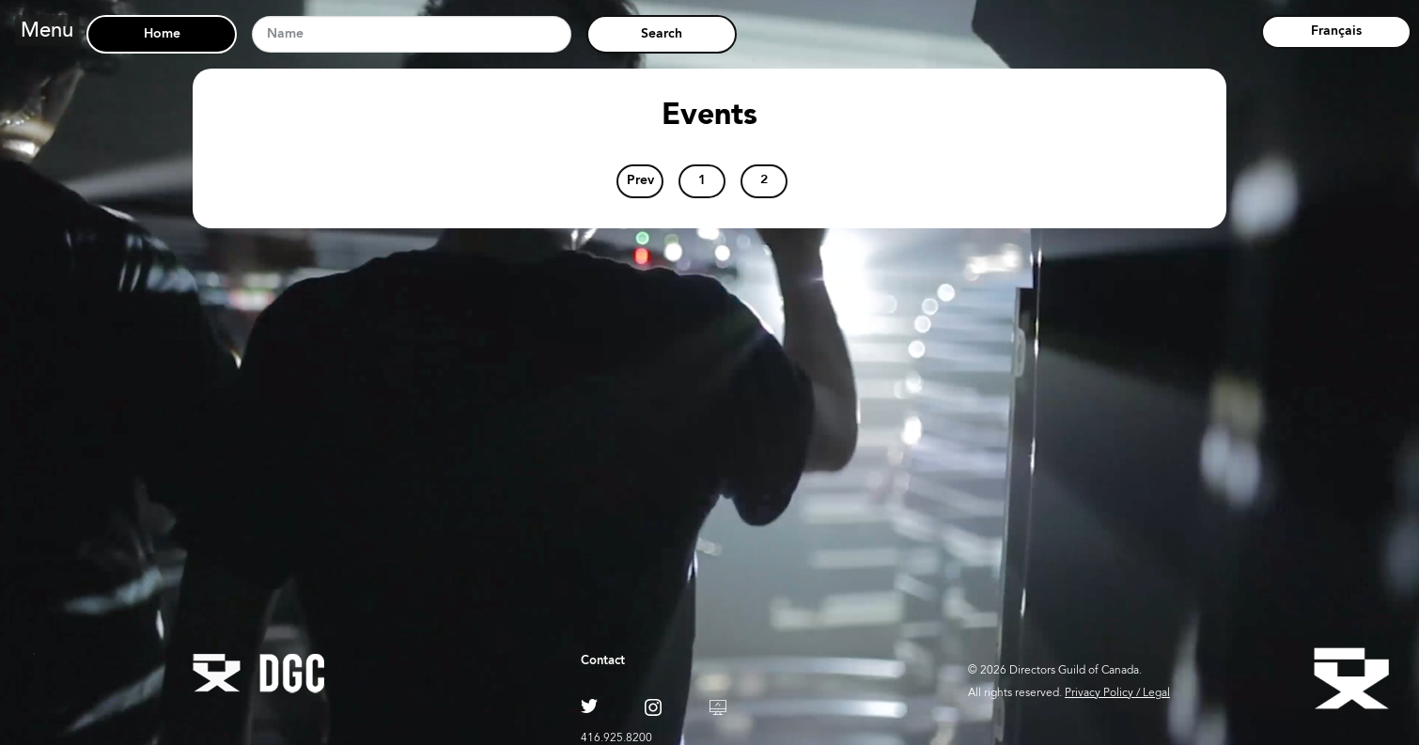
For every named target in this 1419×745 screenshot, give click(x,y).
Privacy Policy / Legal (1117, 693)
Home (162, 34)
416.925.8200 (616, 738)
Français (1336, 31)
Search (661, 33)
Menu (47, 32)
